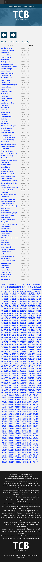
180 (39, 300)
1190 (36, 423)
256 (2, 310)
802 (18, 372)
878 (21, 380)
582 (31, 346)
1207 (19, 427)
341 (29, 319)
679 (10, 358)
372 (31, 322)
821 (29, 374)
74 (15, 289)
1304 (12, 442)
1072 (9, 406)
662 (4, 356)
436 (2, 331)
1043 (23, 401)
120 (39, 293)
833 (21, 375)
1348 (12, 449)
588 (7, 348)
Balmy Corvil (5, 185)
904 (10, 384)
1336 (9, 447)
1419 (29, 459)
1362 (23, 451)
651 (15, 355)
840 (39, 375)
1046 (33, 401)
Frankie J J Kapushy (7, 155)
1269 (5, 437)
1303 (9, 442)
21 (33, 284)
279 (23, 312)
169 (10, 300)
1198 (26, 425)
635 (13, 353)
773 (21, 368)
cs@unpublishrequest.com (31, 538)
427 (18, 329)
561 (15, 344)
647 (4, 355)
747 (31, 365)
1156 (33, 418)
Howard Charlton (6, 270)
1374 (26, 452)
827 (4, 375)
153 (7, 298)
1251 (19, 434)
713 (21, 362)
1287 (29, 439)
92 (9, 291)
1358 (9, 451)
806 (29, 372)
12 (15, 284)
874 (10, 380)
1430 (29, 461)
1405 (19, 458)
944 (37, 387)
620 (13, 351)
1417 (23, 459)
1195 (16, 425)
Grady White (5, 222)
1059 (2, 404)
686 (29, 358)
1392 (12, 456)
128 (21, 295)
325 (26, 317)
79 (24, 289)
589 (10, 348)
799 (10, 372)
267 (31, 310)
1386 (29, 454)
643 (34, 353)
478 (34, 334)
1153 (23, 418)
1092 (2, 410)
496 (2, 338)
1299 (33, 440)
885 (39, 380)
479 (37, 334)
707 (4, 362)
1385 (26, 454)
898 (34, 382)
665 (13, 356)
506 (29, 338)
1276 (29, 437)
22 (35, 284)
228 (7, 307)
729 (23, 363)
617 (4, 351)
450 (39, 331)
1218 (19, 428)
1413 (9, 459)
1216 (12, 428)
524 (37, 339)
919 (10, 386)
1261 (16, 435)
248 (21, 308)
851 (29, 377)
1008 (16, 396)
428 (21, 329)
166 (2, 300)
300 (39, 313)
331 (2, 319)
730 (26, 363)
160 (26, 298)
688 (34, 358)
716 (29, 362)
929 (37, 386)
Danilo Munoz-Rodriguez (9, 85)
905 (13, 384)
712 (18, 362)
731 (29, 363)
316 (2, 317)
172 (18, 300)
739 (10, 365)
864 (23, 379)
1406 (23, 458)
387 (31, 324)
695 (13, 360)
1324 (5, 446)
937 (18, 387)
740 (13, 365)
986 (29, 392)
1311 (36, 442)
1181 (5, 423)
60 (28, 288)
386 (29, 324)
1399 (36, 456)
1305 (16, 442)
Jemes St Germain (7, 64)
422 (4, 329)
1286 (26, 439)
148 (34, 296)
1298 (29, 440)
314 (37, 315)
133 (34, 295)
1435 (9, 463)
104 (36, 291)
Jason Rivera (5, 210)
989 (37, 392)
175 (26, 300)
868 (34, 379)
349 (10, 320)
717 (31, 362)
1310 (33, 442)
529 (10, 341)
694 (10, 360)
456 (15, 332)
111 (15, 293)
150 (39, 296)
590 (13, 348)
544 (10, 343)
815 (13, 374)
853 (34, 377)
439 (10, 331)
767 (4, 368)
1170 (5, 422)
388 (34, 324)
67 (1, 289)
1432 (36, 461)
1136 (2, 416)
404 (37, 326)
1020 (19, 398)
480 (39, 334)
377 (4, 324)
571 (2, 346)
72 (11, 289)
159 (23, 298)
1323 (2, 446)
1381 (12, 454)
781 (2, 370)
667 (18, 356)
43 (36, 286)
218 (21, 305)
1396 (26, 456)
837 (31, 375)
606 (15, 350)
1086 (19, 408)
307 (18, 315)
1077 (26, 406)
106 (2, 293)
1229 (19, 430)
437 (4, 331)
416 (29, 327)
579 (23, 346)
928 (34, 386)
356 (29, 320)
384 (23, 324)
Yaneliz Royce (5, 277)
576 (15, 346)
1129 (16, 415)
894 (23, 382)
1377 (36, 452)
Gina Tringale (5, 53)
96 (17, 291)
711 (15, 362)
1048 (2, 403)
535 (26, 341)
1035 (33, 399)
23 (37, 284)
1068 (33, 404)
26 (3, 286)
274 (10, 312)
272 (4, 312)
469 (10, 334)
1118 (16, 413)
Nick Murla (4, 110)
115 (26, 293)
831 (15, 375)
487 (18, 336)
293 (21, 313)
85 (36, 289)
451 (2, 332)
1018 (12, 398)
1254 (29, 434)
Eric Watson (5, 107)
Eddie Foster (5, 59)
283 (34, 312)
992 (4, 394)
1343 (33, 447)
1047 (36, 401)
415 (26, 327)
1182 (9, 423)
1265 (29, 435)
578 (21, 346)
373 (34, 322)
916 (2, 386)
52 (13, 288)
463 (34, 332)
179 (37, 300)
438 (7, 331)
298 (34, 313)
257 (4, 310)
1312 (2, 444)
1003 (36, 394)
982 (18, 392)
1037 (2, 401)
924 (23, 386)
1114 (2, 413)
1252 (23, 434)
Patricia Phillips (6, 165)
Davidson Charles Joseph (9, 213)
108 (7, 293)
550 (26, 343)
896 (29, 382)
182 (4, 301)
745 (26, 365)
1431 (33, 461)
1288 (33, 439)
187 (18, 301)
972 (31, 391)
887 (4, 382)
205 (26, 303)
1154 (26, 418)
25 (1, 286)
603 (7, 350)
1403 (12, 458)
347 (4, 320)
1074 (16, 406)
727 (18, 363)
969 (23, 391)
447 (31, 331)
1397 (29, 456)
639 (23, 353)
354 (23, 320)
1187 (26, 423)
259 (10, 310)
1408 (29, 458)
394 (10, 326)
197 (4, 303)
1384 (23, 454)
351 (15, 320)
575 (13, 346)
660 (39, 355)
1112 (33, 411)
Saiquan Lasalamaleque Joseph (11, 206)
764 (37, 367)
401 (29, 326)
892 (18, 382)
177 (31, 300)
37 (24, 286)
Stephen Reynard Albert (9, 160)
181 (2, 301)
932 (4, 387)
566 (29, 344)
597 (31, 348)
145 (26, 296)
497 (4, 338)
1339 (19, 447)
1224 (2, 430)
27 (5, 286)
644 (37, 353)
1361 (19, 451)
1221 (29, 428)
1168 (36, 420)
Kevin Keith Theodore (8, 215)
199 (10, 303)
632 (4, 353)
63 (34, 288)
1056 (29, 403)
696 (15, 360)
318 (7, 317)
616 (2, 351)
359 (37, 320)
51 (11, 288)
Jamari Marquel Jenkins (8, 201)
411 (15, 327)
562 (18, 344)
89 (3, 291)
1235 (2, 432)
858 (7, 379)
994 (10, 394)
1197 (23, 425)
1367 (2, 452)
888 (7, 382)
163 (34, 298)
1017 (9, 398)
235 (26, 307)
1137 (5, 416)
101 (27, 291)
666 (15, 356)
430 (26, 329)
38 (26, 286)
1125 (2, 415)
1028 (9, 399)
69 (5, 289)
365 (13, 322)
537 (31, 341)
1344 (36, 447)
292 (18, 313)
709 (10, 362)
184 (10, 301)
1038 (5, 401)
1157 (36, 418)
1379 (5, 454)
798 (7, 372)
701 (29, 360)
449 (37, 331)
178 (34, 300)
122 (4, 295)
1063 (16, 404)
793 (34, 370)
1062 (12, 404)
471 (15, 334)
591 (15, 348)
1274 (23, 437)
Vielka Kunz (4, 96)
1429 (26, 461)
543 (7, 343)
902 (4, 384)
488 (21, 336)
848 (21, 377)
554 (37, 343)
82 (30, 289)
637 (18, 353)
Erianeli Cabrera (6, 57)
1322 (36, 444)
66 (40, 288)
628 (34, 351)
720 (39, 362)
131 (29, 295)
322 (18, 317)
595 (26, 348)
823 (34, 374)
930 (39, 386)
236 (29, 307)
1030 (16, 399)
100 (25, 291)
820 (26, 374)
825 (39, 374)
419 (37, 327)
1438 (19, 463)
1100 (29, 410)
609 (23, 350)
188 (21, 301)
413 (21, 327)
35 (20, 286)
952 (18, 389)
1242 (26, 432)
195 (39, 301)
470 (13, 334)
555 (39, 343)
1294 (16, 440)
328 (34, 317)
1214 (5, 428)
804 (23, 372)
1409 (33, 458)
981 (15, 392)
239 (37, 307)
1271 (12, 437)
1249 (12, 434)
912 (31, 384)
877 (18, 380)
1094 (9, 410)
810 (39, 372)
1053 (19, 403)
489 (23, 336)
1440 (26, 463)
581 (29, 346)
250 (26, 308)
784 (10, 370)
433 (34, 329)
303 (7, 315)
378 (7, 324)
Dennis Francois (6, 233)
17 (25, 284)
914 (37, 384)
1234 (36, 430)
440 (13, 331)
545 (13, 343)
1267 (36, 435)
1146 (36, 416)
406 (2, 327)
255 (39, 308)
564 (23, 344)
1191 (2, 425)
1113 (36, 411)
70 (7, 289)
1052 (16, 403)
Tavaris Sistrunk (6, 252)
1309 (29, 442)
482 (4, 336)
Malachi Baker (5, 226)
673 (34, 356)
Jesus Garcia (5, 240)
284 (37, 312)
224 (37, 305)
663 (7, 356)
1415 (16, 459)
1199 (29, 425)
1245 (36, 432)
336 (15, 319)
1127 (9, 415)
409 (10, 327)
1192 (5, 425)
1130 (19, 415)
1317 (19, 444)
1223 (36, 428)
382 (18, 324)
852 (31, 377)
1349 (16, 449)
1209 (26, 427)
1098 (23, 410)
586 (2, 348)
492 (31, 336)
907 (18, 384)
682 (18, 358)
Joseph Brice (5, 121)
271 (2, 312)
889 (10, 382)
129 (23, 295)
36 (22, 286)
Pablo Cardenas (6, 272)
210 (39, 303)
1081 (2, 408)
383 (21, 324)
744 (23, 365)
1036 (36, 399)
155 (13, 298)
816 (15, 374)
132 (31, 295)
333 (7, 319)
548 (21, 343)
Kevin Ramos (5, 94)
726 (15, 363)
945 (39, 387)
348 (7, 320)
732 (31, 363)
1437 (16, 463)
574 (10, 346)
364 (10, 322)
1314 (9, 444)
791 (29, 370)
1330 (26, 446)
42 (34, 286)
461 (29, 332)
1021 (23, 398)
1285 (23, 439)
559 (10, 344)
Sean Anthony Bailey (7, 139)
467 (4, 334)
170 (13, 300)
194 (37, 301)
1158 (2, 420)
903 (7, 384)
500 (13, 338)
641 (29, 353)
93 (11, 291)
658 (34, 355)
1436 (12, 463)
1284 (19, 439)
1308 (26, 442)
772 (18, 368)
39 (28, 286)
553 (34, 343)
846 (15, 377)
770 (13, 368)
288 (7, 313)
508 (34, 338)
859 (10, 379)
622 (18, 351)
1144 (29, 416)
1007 (12, 396)
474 (23, 334)
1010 (23, 396)
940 (26, 387)
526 (2, 341)
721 (2, 363)
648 (7, 355)
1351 (23, 449)
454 (10, 332)
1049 (5, 403)
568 (34, 344)
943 (34, 387)
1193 (9, 425)
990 (39, 392)
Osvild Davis (5, 236)
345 (39, 319)
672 (31, 356)
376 (2, 324)
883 (34, 380)
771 (15, 368)
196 (2, 303)
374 (37, 322)
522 (31, 339)
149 (37, 296)
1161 (12, 420)
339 (23, 319)
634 (10, 353)
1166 (29, 420)
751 (2, 367)
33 (17, 286)
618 (7, 351)
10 (12, 284)
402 (31, 326)
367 (18, 322)
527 (4, 341)
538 (34, 341)
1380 (9, 454)
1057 (33, 403)
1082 (5, 408)
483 (7, 336)
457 (18, 332)
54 (17, 288)
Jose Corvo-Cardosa (7, 103)
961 (2, 391)
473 (21, 334)
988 (34, 392)
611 (29, 350)
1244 (33, 432)
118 (34, 293)
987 (31, 392)
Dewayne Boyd (6, 263)
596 (29, 348)
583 (34, 346)
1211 (33, 427)
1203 (5, 427)
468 (7, 334)
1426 (16, 461)
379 (10, 324)
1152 (19, 418)
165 (39, 298)
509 (37, 338)
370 (26, 322)
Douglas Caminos (6, 48)
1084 (12, 408)
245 (13, 308)
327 (31, 317)
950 (13, 389)
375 (39, 322)
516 (15, 339)
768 (7, 368)
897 (31, 382)
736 (2, 365)
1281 (9, 439)
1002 (33, 394)
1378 (2, 454)
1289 (36, 439)
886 (2, 382)
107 (4, 293)
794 (37, 370)
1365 (33, 451)
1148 (5, 418)
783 (7, 370)
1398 (33, 456)
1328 (19, 446)
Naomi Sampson (6, 75)
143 (21, 296)
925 (26, 386)
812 (4, 374)
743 (21, 365)
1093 (5, 410)
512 (4, 339)
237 (31, 307)
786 (15, 370)
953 (21, 389)
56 (20, 288)
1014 (36, 396)
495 (39, 336)
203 (21, 303)
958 (34, 389)
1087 (23, 408)
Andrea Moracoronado (8, 261)
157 (18, 298)
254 (37, 308)
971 (29, 391)
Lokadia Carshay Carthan (9, 181)
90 (5, 291)
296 (29, 313)
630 (39, 351)
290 (13, 313)
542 (4, 343)
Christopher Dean (6, 231)
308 (21, 315)
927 (31, 386)
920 (13, 386)
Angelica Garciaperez (8, 220)
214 (10, 305)
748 (34, 365)
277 (18, 312)
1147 (2, 418)
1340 (23, 447)
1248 (9, 434)
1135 (36, 415)
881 (29, 380)
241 (2, 308)
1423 (5, 461)
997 (18, 394)
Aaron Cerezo (5, 258)
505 (26, 338)
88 (1, 291)
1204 (9, 427)
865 (26, 379)
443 (21, 331)
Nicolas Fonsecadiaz (7, 204)
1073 (12, 406)
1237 (9, 432)
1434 (5, 463)
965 (13, 391)
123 (7, 295)
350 (13, 320)
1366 (36, 451)
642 (31, 353)
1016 (5, 398)
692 (4, 360)
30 (11, 286)
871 (2, 380)
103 (33, 291)
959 (37, 389)
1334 (2, 447)
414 (23, 327)
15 (21, 284)
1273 (19, 437)
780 (39, 368)
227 (4, 307)
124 (10, 295)
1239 (16, 432)
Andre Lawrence (6, 135)
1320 (29, 444)
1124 (36, 413)
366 (15, 322)
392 (4, 326)
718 (34, 362)
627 (31, 351)
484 (10, 336)
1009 (19, 396)
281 (29, 312)
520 (26, 339)
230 (13, 307)
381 (15, 324)
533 (21, 341)
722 (4, 363)
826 (2, 375)
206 (29, 303)
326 (29, 317)
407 (4, 327)
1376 (33, 452)
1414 (12, 459)
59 (26, 288)
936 (15, 387)
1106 (12, 411)
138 (7, 296)
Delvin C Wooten (6, 178)
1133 (29, 415)
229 (10, 307)
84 (34, 289)
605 (13, 350)
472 (18, 334)
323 (21, 317)
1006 (9, 396)
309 (23, 315)
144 (23, 296)
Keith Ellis (4, 119)
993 (7, 394)
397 (18, 326)
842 (4, 377)
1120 (23, 413)
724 (10, 363)
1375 (29, 452)
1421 (36, 459)
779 (37, 368)
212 (4, 305)
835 (26, 375)
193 (34, 301)
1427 (19, 461)
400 (26, 326)
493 (34, 336)
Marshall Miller (5, 208)
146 (29, 296)
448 (34, 331)
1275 (26, 437)
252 (31, 308)
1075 (19, 406)
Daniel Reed (5, 265)
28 (7, 286)
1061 (9, 404)
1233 (33, 430)
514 (10, 339)
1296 (23, 440)
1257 (2, 435)
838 (34, 375)
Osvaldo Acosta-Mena (8, 249)
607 (18, 350)
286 (2, 313)
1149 (9, 418)
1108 (19, 411)
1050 (9, 403)
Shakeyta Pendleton (7, 73)
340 (26, 319)
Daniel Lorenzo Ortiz (7, 133)
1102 (36, 410)
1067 (29, 404)
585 (39, 346)
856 (2, 379)
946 (2, 389)
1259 (9, 435)
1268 (2, 437)
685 (26, 358)
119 (37, 293)
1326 (12, 446)
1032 (23, 399)
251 (29, 308)
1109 (23, 411)
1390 (5, 456)
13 (17, 284)
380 (13, 324)
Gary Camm (4, 114)
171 (15, 300)
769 (10, 368)
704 (37, 360)
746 (29, 365)
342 (31, 319)
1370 (12, 452)
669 (23, 356)
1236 (5, 432)
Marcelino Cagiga (6, 91)
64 (36, 288)
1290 (2, 440)
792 (31, 370)
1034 (29, 399)
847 (18, 377)
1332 (33, 446)
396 (15, 326)
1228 (16, 430)
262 (18, 310)
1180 (2, 423)
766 (2, 368)
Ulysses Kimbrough (7, 50)
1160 (9, 420)
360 (39, 320)
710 (13, 362)
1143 (26, 416)
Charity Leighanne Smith (8, 183)
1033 (26, 399)
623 (21, 351)
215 (13, 305)
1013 (33, 396)
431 (29, 329)
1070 (2, 406)
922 (18, 386)
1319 (26, 444)
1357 (5, 451)
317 (4, 317)
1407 (26, 458)
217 (18, 305)
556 (2, 344)
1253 (26, 434)
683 (21, 358)
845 (13, 377)
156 (15, 298)
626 (29, 351)
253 (34, 308)
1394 (19, 456)
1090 (33, 408)
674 (37, 356)
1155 (29, 418)
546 (15, 343)
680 (13, 358)
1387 (33, 454)
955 (26, 389)
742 (18, 365)
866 (29, 379)
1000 (26, 394)
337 (18, 319)
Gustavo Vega (5, 82)
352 (18, 320)
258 (7, 310)
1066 (26, 404)
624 (23, 351)
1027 (5, 399)
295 (26, 313)
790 (26, 370)
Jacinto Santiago (6, 274)
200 (13, 303)
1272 (16, 437)
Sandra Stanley (5, 80)
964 (10, 391)
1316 (16, 444)
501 (15, 338)
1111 (29, 411)
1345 (2, 449)
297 (31, 313)
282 (31, 312)
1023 (29, 398)
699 (23, 360)
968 (21, 391)
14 (19, 284)
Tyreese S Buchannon (8, 137)
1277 (33, 437)
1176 (26, 422)
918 (7, 386)
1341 (26, 447)
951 (15, 389)
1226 (9, 430)
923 (21, 386)
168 (7, 300)
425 (13, 329)
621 (15, 351)
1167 (33, 420)
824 (37, 374)
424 (10, 329)
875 (13, 380)
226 (2, 307)
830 (13, 375)
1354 (33, 449)
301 (2, 315)
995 (13, 394)
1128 (12, 415)
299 (37, 313)
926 (29, 386)
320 (13, 317)
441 (15, 331)
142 (18, 296)
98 (20, 291)
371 (29, 322)
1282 (12, 439)
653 (21, 355)
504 (23, 338)
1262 (19, 435)
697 (18, 360)
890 (13, 382)
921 (15, 386)
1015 (2, 398)
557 (4, 344)
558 (7, 344)
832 (18, 375)
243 (7, 308)
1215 (9, 428)
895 (26, 382)
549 (23, 343)
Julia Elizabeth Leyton (8, 199)
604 (10, 350)
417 (31, 327)
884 (37, 380)
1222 (33, 428)
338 (21, 319)
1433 (2, 463)
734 (37, 363)
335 (13, 319)
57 (22, 288)
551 (29, 343)
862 (18, 379)
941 (29, 387)
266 (29, 310)
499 (10, 338)
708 (7, 362)
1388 (36, 454)
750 (39, 365)
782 (4, 370)
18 (27, 284)
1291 (5, 440)
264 (23, 310)
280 (26, 312)
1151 (16, 418)
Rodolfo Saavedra (6, 78)
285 (39, 312)
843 (7, 377)
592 (18, 348)
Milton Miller (5, 197)
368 (21, 322)
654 (23, 355)
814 (10, 374)
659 (37, 355)
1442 (33, 463)
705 (39, 360)
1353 (29, 449)
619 (10, 351)
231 (15, 307)
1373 (23, 452)
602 (4, 350)
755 (13, 367)
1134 (33, 415)
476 (29, 334)
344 (37, 319)
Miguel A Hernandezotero (9, 153)
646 (2, 355)
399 (23, 326)
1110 (26, 411)
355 (26, 320)
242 (4, 308)
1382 (16, 454)
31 (13, 286)
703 (34, 360)
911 (29, 384)
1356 (2, 451)
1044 (26, 401)
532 (18, 341)
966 (15, 391)
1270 (9, 437)
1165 (26, 420)
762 (31, 367)
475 (26, 334)
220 (26, 305)
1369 (9, 452)
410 (13, 327)
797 (4, 372)
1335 (5, 447)
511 (2, 339)
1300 (36, 440)
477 (31, 334)
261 (15, 310)
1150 (12, 418)
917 (4, 386)
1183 (12, 423)
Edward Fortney (6, 117)
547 (18, 343)
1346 (5, 449)
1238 (12, 432)
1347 (9, 449)
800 (13, 372)
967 (18, 391)
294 (23, 313)
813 (7, 374)
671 (29, 356)
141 (15, 296)
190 (26, 301)
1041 (16, 401)
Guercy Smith (5, 142)
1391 (9, 456)
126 (15, 295)
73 (13, 289)
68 (3, 289)
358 (34, 320)
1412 (5, 459)
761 (29, 367)
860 (13, 379)
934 (10, 387)
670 (26, 356)
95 (15, 291)
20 (31, 284)
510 (39, 338)
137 (4, 296)
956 (29, 389)
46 (1, 288)
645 (39, 353)
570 (39, 344)
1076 (23, 406)
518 (21, 339)
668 (21, 356)
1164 (23, 420)
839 (37, 375)
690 (39, 358)
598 (34, 348)
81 (28, 289)
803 (21, 372)
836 (29, 375)
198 (7, 303)
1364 (29, 451)
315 (39, 315)
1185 (19, 423)
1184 (16, 423)
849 (23, 377)
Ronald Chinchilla (6, 247)
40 (30, 286)
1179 (36, 422)
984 (23, 392)
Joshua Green (5, 71)
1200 (33, 425)
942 (31, 387)
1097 (19, 410)
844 (10, 377)
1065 (23, 404)
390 (39, 324)
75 (17, 289)
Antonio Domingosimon (8, 194)
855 (39, 377)
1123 (33, 413)
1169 (2, 422)
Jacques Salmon (6, 279)
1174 (19, 422)
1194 (12, 425)
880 (26, 380)
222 (31, 305)
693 (7, 360)
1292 (9, 440)
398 (21, 326)
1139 (12, 416)
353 (21, 320)
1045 (29, 401)
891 (15, 382)
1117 (12, 413)
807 (31, 372)
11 (14, 284)
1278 (36, 437)
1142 (23, 416)
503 (21, 338)
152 (4, 298)
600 (39, 348)
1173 (16, 422)
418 (34, 327)
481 (2, 336)
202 (18, 303)
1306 (19, 442)
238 (34, 307)
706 (2, 362)
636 (15, 353)
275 (13, 312)
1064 (19, 404)
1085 (16, 408)
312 (31, 315)
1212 (36, 427)
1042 (19, 401)
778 (34, 368)
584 (37, 346)
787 (18, 370)
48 (5, 288)
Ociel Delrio (4, 101)
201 (15, 303)
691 (2, 360)
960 (39, 389)
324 (23, 317)
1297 (26, 440)
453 (7, 332)
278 (21, 312)
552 (31, 343)
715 (26, 362)
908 (21, 384)
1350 (19, 449)
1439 (23, 463)
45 (40, 286)
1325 (9, 446)
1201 (36, 425)
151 (2, 298)
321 (15, 317)
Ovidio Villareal (5, 112)
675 (39, 356)
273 (7, 312)
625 (26, 351)
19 (29, 284)
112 (18, 293)
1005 (5, 396)
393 (7, 326)
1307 (23, 442)
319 (10, 317)
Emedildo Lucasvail (7, 171)
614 (37, 350)
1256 (36, 434)
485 (13, 336)
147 (31, 296)
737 (4, 365)
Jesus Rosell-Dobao (7, 256)
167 (4, 300)
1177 (29, 422)
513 (7, 339)
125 (13, 295)
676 (2, 358)
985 (26, 392)
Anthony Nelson (6, 55)
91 (7, 291)
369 (23, 322)
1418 (26, 459)
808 (34, 372)
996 (15, 394)
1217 (16, 428)
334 (10, 319)
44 (38, 286)
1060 (5, 404)
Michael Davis (5, 167)
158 (21, 298)
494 (37, 336)
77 (20, 289)
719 (37, 362)
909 (23, 384)
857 (4, 379)
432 (31, 329)
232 (18, 307)
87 (40, 289)
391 (2, 326)
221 (29, 305)
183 (7, 301)
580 (26, 346)
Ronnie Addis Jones (7, 151)
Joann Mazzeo (5, 162)
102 (30, 291)
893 (21, 382)
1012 (29, 396)
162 (31, 298)
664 (10, 356)
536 (29, 341)
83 (32, 289)
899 (37, 382)
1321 (33, 444)
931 (2, 387)
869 (37, 379)
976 (2, 392)
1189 (33, 423)
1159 (5, 420)
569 (37, 344)
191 (29, 301)
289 (10, 313)
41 (32, 286)
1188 (29, 423)
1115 (5, 413)
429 (23, 329)
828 (7, 375)
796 (2, 372)
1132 (26, 415)
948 (7, 389)
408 (7, 327)
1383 (19, 454)
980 (13, 392)
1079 (33, 406)
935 (13, 387)
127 (18, 295)
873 (7, 380)
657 (31, 355)
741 (15, 365)
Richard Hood (5, 245)
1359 (12, 451)
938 (21, 387)
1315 (12, 444)
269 (37, 310)
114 (23, 293)
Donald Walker (5, 89)
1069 (36, 404)
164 (37, 298)
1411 (2, 459)
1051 (12, 403)
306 (15, 315)
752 (4, 367)
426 (15, 329)
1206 (16, 427)
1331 (29, 446)
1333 (36, 446)
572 (4, 346)
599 (37, 348)
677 (4, 358)
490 (26, 336)
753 (7, 367)
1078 (29, 406)
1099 (26, 410)
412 (18, 327)
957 (31, 389)
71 (9, 289)
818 (21, 374)
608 (21, 350)
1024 (33, 398)
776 (29, 368)
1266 (33, 435)
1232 (29, 430)
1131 (23, 415)
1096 (16, 410)
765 (39, 367)
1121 (26, 413)
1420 (33, 459)
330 (39, 317)
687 (31, 358)
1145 (33, 416)
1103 (2, 411)
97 (19, 291)
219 (23, 305)
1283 (16, 439)
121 (2, 295)
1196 (19, 425)
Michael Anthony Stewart (9, 144)
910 (26, 384)
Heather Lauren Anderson (9, 224)
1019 (16, 398)
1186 (23, 423)
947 (4, 389)
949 (10, 389)
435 (39, 329)
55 (19, 288)
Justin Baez (4, 105)
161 (29, 298)
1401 (5, 458)
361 (2, 322)
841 (2, 377)
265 (26, 310)
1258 (5, 435)
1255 (33, 434)
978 (7, 392)
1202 (2, 427)
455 (13, 332)
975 (39, 391)
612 (31, 350)
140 (13, 296)
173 (21, 300)
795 (39, 370)
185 (13, 301)
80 (26, 289)
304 (10, 315)
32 (15, 286)
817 (18, 374)
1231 (26, 430)
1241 (23, 432)
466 (2, 334)
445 (26, 331)
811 (2, 374)
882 (31, 380)
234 (23, 307)
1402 (9, 458)
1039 (9, 401)
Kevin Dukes (5, 268)
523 (34, 339)
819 (23, 374)
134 (37, 295)
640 (26, 353)
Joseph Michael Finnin (8, 176)
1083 (9, 408)
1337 (12, 447)
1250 (16, 434)
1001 (29, 394)
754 (10, 367)
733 (34, 363)
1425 (12, 461)
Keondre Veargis (6, 69)
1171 (9, 422)
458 (21, 332)
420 (39, 327)
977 (4, 392)
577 (18, 346)
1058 (36, 403)
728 (21, 363)
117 (31, 293)
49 (7, 288)
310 (26, 315)
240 (39, 307)
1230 (23, 430)
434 (37, 329)
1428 (23, 461)
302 (4, 315)
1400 (2, 458)
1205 (12, 427)
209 (37, 303)
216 (15, 305)
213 (7, 305)
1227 (12, 430)
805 (26, 372)
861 (15, 379)
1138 (9, 416)
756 (15, 367)
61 (30, 288)
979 (10, 392)
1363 (26, 451)
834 (23, 375)
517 (18, 339)
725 (13, 363)
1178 (33, 422)
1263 (23, 435)
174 (23, 300)
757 (18, 367)
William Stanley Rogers (8, 126)
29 (9, 286)
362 (4, 322)
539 (37, 341)
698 (21, 360)
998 (21, 394)
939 (23, 387)
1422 (2, 461)
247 (18, 308)
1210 (29, 427)
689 (37, 358)
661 (2, 356)
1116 (9, 413)
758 (21, 367)
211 (2, 305)
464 (37, 332)
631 (2, 353)
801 (15, 372)
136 (2, 296)
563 (21, 344)
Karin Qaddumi (5, 62)
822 (31, 374)
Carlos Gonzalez (6, 229)
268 (34, 310)
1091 (36, 408)
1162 (16, 420)
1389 (2, 456)
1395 (23, 456)
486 (15, 336)
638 (21, 353)
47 (3, 288)
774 (23, 368)
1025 (36, 398)
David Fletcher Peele (7, 174)
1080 (36, 406)
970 (26, 391)
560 (13, 344)
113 (21, 293)
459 (23, 332)
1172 (12, 422)
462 (31, 332)
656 (29, 355)
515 (13, 339)
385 (26, 324)
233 (21, 307)
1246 (2, 434)
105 (38, 291)
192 (31, 301)
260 (13, 310)
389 (37, 324)
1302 (5, 442)
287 (4, 313)
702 (31, 360)
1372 (19, 452)
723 (7, 363)
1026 (2, 399)
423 (7, 329)
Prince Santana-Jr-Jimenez (9, 238)
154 (10, 298)
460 (26, 332)
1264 (26, 435)
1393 (16, 456)
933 (7, 387)
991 (2, 394)
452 (4, 332)
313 (34, 315)
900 (39, 382)
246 (15, 308)
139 (10, 296)
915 (39, 384)
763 (34, 367)
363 (7, 322)
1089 (29, 408)
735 (39, 363)
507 (31, 338)
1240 (19, 432)
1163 (19, 420)
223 (34, 305)
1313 (5, 444)
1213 (2, 428)
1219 (23, 428)
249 (23, 308)
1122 (29, 413)
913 (34, 384)
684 (23, 358)
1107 (16, 411)
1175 (23, 422)
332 (4, 319)
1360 (16, 451)
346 (2, 320)
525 (39, 339)
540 (39, 341)
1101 (33, 410)
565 (26, 344)
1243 (29, 432)
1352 (26, 449)
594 (23, 348)
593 (21, 348)
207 (31, 303)
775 (26, 368)
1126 (5, 415)
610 (26, 350)
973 (34, 391)
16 (23, 284)
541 (2, 343)
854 (37, 377)
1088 (26, 408)
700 (26, 360)
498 (7, 338)
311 (29, 315)
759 (23, 367)
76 (19, 289)
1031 (19, 399)
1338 (16, 447)
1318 (23, 444)
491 (29, 336)
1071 (5, 406)
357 (31, 320)
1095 (12, 410)
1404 (16, 458)
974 (37, 391)
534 (23, 341)
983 (21, 392)
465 (39, 332)
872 (4, 380)
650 (13, 355)
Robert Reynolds (6, 158)
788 (21, 370)
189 (23, 301)
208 (34, 303)
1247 (5, 434)
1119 (19, 413)
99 (22, 291)
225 (39, 305)
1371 (16, 452)
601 (2, 350)
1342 (29, 447)
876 (15, 380)
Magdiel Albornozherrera (9, 66)
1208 (23, 427)
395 (13, 326)
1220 (26, 428)
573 (7, 346)
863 (21, 379)
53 (15, 288)
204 (23, 303)
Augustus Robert (6, 87)
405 (39, 326)
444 (23, 331)
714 (23, 362)
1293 (12, 440)
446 (29, 331)
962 (4, 391)
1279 (2, 439)
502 (18, 338)
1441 (29, 463)
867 (31, 379)
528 (7, 341)
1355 (36, 449)
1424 (9, 461)
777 (31, 368)
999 (23, 394)
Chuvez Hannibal (6, 98)
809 (37, 372)
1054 (23, 403)
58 (24, 288)
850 (26, 377)
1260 (12, 435)
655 (26, 355)
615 (39, 350)
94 (13, 291)
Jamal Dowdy (5, 242)
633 (7, 353)
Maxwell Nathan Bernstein (9, 188)
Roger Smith (5, 123)
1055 (26, 403)
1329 (23, 446)
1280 (5, 439)
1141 (19, 416)
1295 (19, 440)
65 (38, 288)
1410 (36, 458)
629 (37, 351)
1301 (2, 442)
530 (13, 341)
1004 (2, 396)
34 (19, 286)
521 (29, 339)
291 (15, 313)
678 (7, 358)
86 (38, 289)
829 (10, 375)
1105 (9, 411)
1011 (26, 396)
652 (18, 355)
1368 (5, 452)
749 (37, 365)
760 (26, 367)
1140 (16, 416)
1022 (26, 398)
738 (7, 365)
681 (15, 358)
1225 (5, 430)
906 (15, 384)
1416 (19, 459)
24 (39, 284)
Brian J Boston (5, 217)
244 (10, 308)
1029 (12, 399)
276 (15, 312)
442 (18, 331)
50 (9, 288)
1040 (12, 401)
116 (29, 293)
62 (32, 288)
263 (21, 310)
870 (39, 379)
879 (23, 380)
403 (34, 326)
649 (10, 355)
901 (2, 384)
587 (4, 348)
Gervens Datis (5, 169)
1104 (5, 411)
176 (29, 300)
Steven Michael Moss (8, 146)
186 (15, 301)
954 (23, 389)
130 (26, 295)
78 (22, 289)
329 (37, 317)
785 (13, 370)
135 (39, 295)
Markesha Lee (5, 254)
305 (13, 315)
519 (23, 339)
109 (10, 293)
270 (39, 310)
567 (31, 344)
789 (23, 370)
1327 (16, 446)
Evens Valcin (5, 149)
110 (13, 293)
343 (34, 319)
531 (15, 341)
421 (2, 329)
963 (7, 391)
